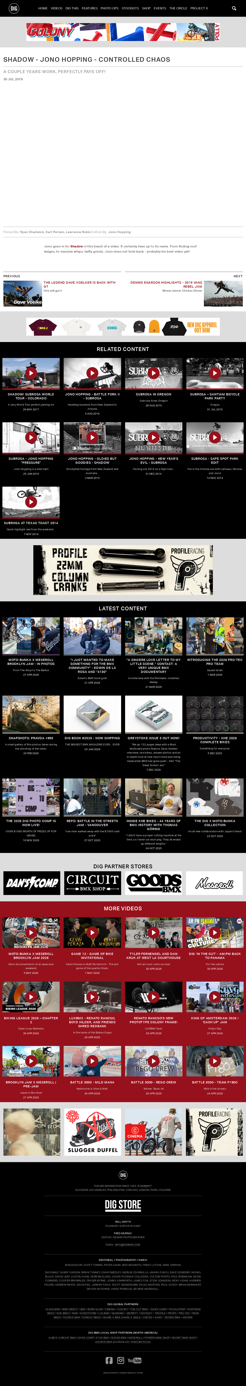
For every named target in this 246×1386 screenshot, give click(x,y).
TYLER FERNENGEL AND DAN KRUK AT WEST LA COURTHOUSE (153, 956)
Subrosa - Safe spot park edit (215, 461)
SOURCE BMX (71, 1317)
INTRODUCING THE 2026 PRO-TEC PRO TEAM (215, 662)
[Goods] (153, 883)
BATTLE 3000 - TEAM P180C (215, 1082)
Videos (56, 8)
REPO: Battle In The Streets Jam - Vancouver (92, 823)
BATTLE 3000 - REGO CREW (153, 1082)
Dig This (72, 8)
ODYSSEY (146, 1313)
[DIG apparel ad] (123, 327)
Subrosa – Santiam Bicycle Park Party (215, 396)
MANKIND (118, 1313)
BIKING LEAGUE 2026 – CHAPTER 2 (31, 1020)
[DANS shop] (31, 883)
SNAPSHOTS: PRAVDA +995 (31, 738)
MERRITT (132, 1313)
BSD (82, 1309)
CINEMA (110, 1309)
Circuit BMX (67, 1337)
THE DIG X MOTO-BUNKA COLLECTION (215, 823)
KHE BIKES (63, 1313)
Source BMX (103, 1341)
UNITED (147, 1317)
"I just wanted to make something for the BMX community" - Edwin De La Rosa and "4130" (92, 666)
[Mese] (214, 883)
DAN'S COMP (159, 1309)
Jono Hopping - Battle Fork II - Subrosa (92, 396)
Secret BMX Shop (184, 1337)
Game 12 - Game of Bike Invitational (92, 956)
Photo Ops (110, 8)
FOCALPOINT (177, 1309)
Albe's (52, 1337)
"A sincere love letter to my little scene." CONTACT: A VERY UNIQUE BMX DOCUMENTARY (153, 666)
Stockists (130, 8)
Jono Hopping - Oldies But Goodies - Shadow (92, 461)
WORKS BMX (173, 1317)
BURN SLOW (95, 1309)
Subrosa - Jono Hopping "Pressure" (31, 461)
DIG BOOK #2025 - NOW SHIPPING (92, 738)
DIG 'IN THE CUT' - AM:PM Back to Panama (215, 956)
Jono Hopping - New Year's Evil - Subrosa (153, 461)
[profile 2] (123, 570)
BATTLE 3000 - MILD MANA (92, 1082)
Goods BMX (119, 1337)
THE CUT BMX (139, 1309)
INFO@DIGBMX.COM (127, 1244)
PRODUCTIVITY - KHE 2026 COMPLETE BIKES (215, 740)
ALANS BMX (52, 1309)
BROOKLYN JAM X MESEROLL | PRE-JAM (31, 1084)
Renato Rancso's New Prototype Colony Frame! (153, 1020)
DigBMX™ (146, 1185)
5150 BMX (102, 1337)
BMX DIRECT (70, 1309)
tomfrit (123, 1373)
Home (43, 8)
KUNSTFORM (88, 1313)
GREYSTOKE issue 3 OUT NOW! (154, 738)
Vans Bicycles (141, 1341)
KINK (75, 1313)
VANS (158, 1317)
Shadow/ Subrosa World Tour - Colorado (31, 396)
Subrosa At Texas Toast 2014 (31, 523)
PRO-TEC (184, 1313)
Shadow (76, 246)
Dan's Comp (86, 1337)
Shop (146, 8)
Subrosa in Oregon (153, 394)
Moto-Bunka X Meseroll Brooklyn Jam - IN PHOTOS (31, 662)
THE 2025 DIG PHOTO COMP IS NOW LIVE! (31, 823)
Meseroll (135, 1337)
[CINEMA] (153, 1132)
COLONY (122, 1309)
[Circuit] (92, 883)
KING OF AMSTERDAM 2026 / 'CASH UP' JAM (215, 1020)
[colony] (123, 32)
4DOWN (188, 1317)
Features (90, 8)
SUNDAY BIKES (91, 1317)
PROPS (172, 1313)
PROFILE (160, 1313)
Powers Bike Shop (157, 1337)
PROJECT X (199, 8)
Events (160, 8)
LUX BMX (104, 1313)
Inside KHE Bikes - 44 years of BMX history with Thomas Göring (153, 825)
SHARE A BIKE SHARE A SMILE (122, 1317)
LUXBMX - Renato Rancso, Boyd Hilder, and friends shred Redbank (92, 1022)
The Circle (178, 8)
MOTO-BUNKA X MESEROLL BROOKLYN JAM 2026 (31, 956)
